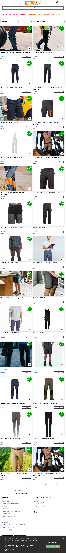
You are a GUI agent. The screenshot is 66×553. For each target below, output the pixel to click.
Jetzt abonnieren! (21, 493)
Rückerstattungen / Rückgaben (11, 511)
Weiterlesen (8, 542)
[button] (50, 2)
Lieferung (5, 508)
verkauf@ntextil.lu (39, 507)
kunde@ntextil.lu (39, 503)
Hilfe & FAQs (6, 513)
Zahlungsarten (6, 506)
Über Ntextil (5, 501)
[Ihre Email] (31, 490)
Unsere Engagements (8, 516)
